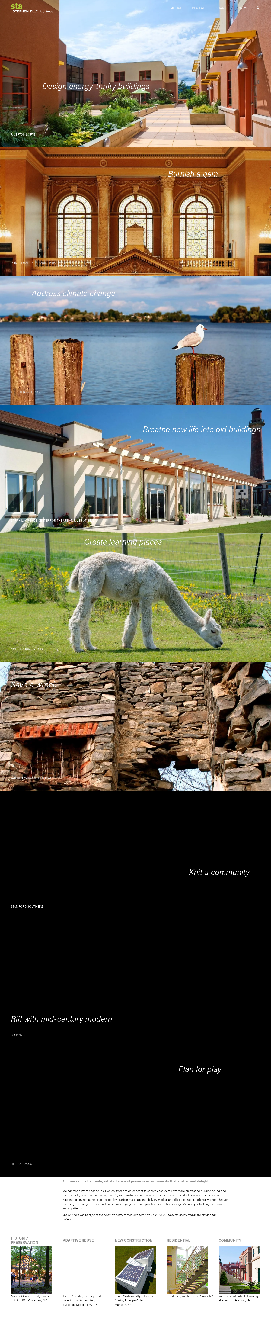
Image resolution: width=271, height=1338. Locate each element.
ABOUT (221, 8)
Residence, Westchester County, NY (190, 1296)
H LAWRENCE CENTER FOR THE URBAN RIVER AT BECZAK (58, 520)
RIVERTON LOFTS (23, 134)
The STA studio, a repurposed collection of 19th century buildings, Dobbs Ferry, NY (82, 1300)
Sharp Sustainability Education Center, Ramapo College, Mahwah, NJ (135, 1300)
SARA (14, 520)
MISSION (176, 8)
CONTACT (242, 8)
